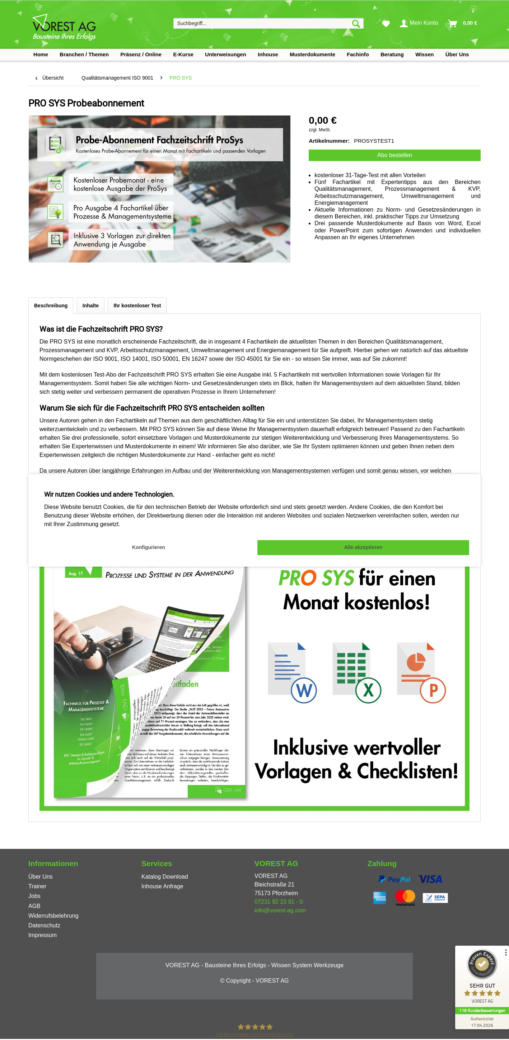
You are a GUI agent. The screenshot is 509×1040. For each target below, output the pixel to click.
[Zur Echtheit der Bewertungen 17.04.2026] (482, 1021)
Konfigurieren (148, 547)
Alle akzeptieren (363, 547)
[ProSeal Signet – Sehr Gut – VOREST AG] (482, 978)
